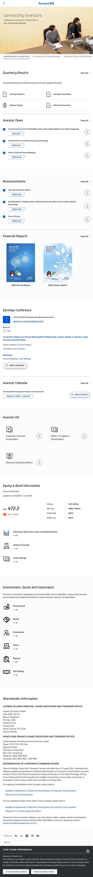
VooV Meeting (25, 359)
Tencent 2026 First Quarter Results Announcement (33, 317)
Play (6, 331)
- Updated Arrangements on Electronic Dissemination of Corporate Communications (40, 791)
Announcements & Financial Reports (46, 56)
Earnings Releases (14, 94)
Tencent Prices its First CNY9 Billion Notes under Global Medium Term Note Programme (43, 129)
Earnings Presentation (58, 94)
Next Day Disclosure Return (19, 190)
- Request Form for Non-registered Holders (22, 811)
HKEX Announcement (58, 105)
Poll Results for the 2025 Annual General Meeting (28, 141)
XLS (39, 463)
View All (85, 73)
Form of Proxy (14, 216)
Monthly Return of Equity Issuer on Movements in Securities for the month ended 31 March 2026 (42, 203)
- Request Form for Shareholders (18, 795)
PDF (87, 194)
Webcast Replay (13, 105)
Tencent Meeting (10, 359)
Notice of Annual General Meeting (21, 153)
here (83, 865)
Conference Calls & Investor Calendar (78, 56)
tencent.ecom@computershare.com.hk (19, 823)
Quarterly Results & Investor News (16, 56)
